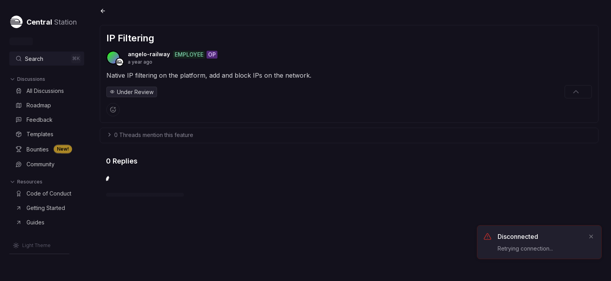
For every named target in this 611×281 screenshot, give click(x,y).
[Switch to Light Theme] (31, 245)
